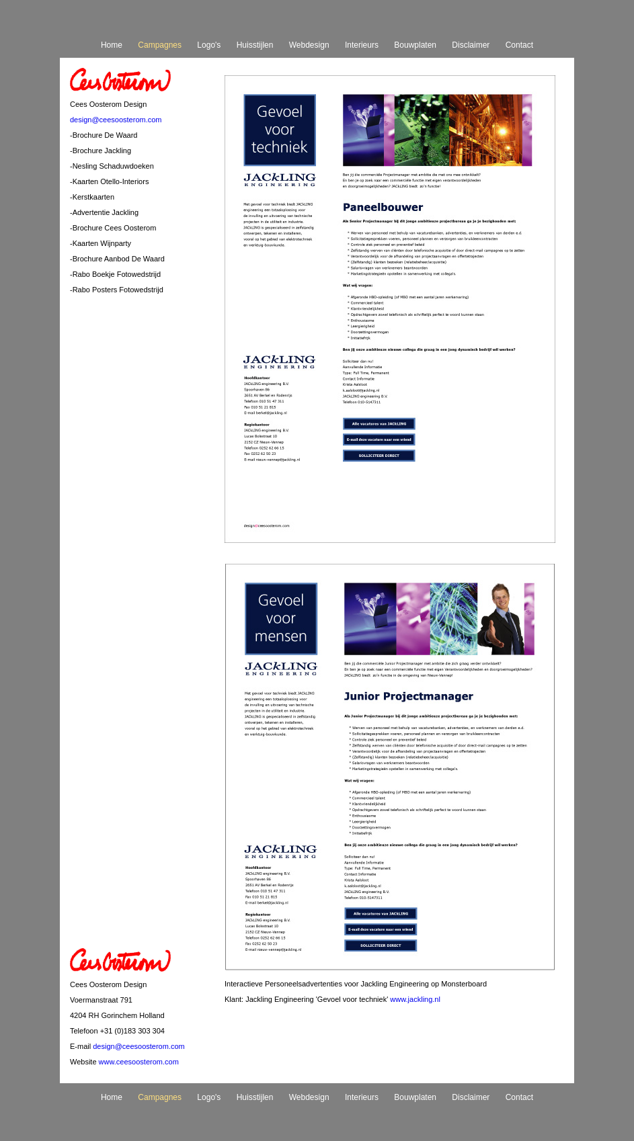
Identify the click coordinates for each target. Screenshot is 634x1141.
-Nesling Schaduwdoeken (112, 166)
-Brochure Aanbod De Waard (117, 259)
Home (111, 45)
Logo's (209, 45)
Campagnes (160, 45)
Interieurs (362, 45)
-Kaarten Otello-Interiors (109, 181)
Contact (519, 45)
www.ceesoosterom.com (139, 1062)
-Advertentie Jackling (104, 212)
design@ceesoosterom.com (116, 120)
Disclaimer (470, 45)
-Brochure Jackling (100, 150)
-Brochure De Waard (103, 135)
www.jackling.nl (415, 999)
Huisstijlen (255, 45)
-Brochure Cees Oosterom (113, 228)
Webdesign (309, 45)
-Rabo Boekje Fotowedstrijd (115, 274)
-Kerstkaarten (92, 197)
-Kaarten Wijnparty (100, 243)
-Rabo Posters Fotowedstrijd (116, 290)
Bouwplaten (415, 45)
